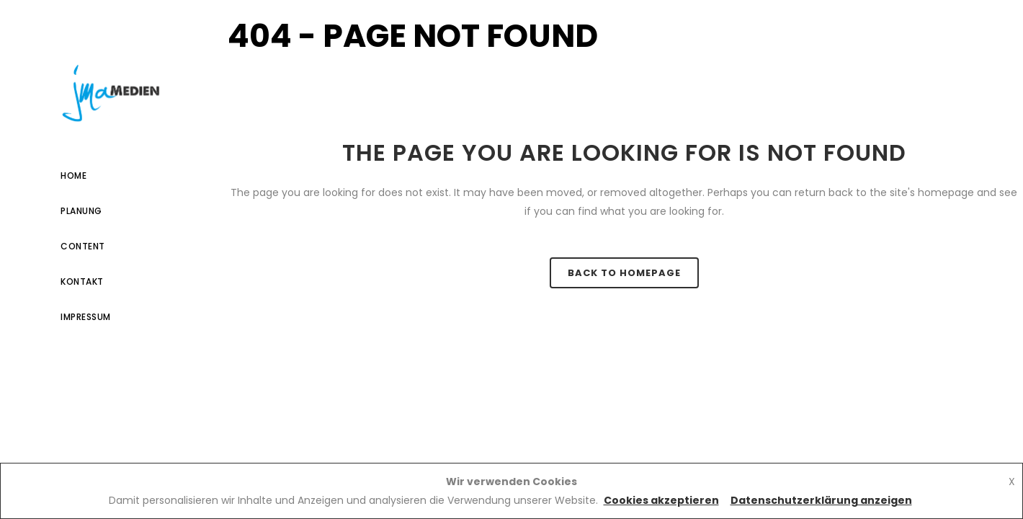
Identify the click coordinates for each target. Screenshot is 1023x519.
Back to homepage (624, 273)
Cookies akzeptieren (661, 500)
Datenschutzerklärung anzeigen (821, 500)
